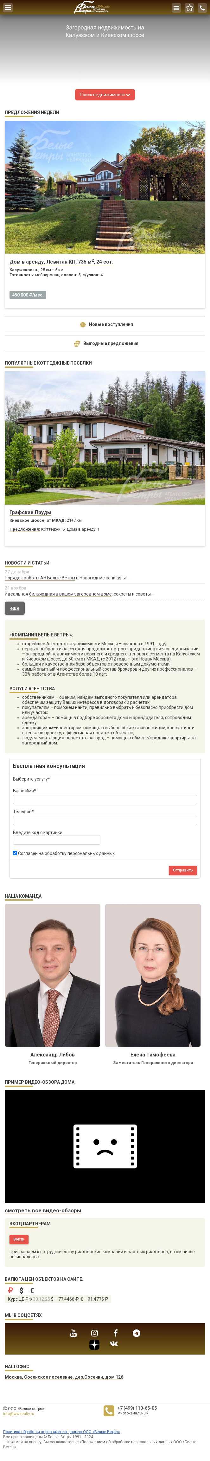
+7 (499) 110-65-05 (137, 1408)
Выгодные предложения (105, 343)
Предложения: (25, 529)
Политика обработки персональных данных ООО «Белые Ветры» (61, 1432)
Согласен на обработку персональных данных (64, 853)
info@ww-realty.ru (18, 1414)
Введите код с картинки (56, 837)
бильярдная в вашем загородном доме (70, 594)
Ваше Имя (24, 790)
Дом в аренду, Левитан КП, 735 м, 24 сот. (61, 262)
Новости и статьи (27, 562)
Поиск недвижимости (105, 94)
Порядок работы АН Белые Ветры (40, 577)
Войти (19, 1239)
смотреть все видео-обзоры (43, 1210)
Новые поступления (105, 324)
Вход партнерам (30, 1223)
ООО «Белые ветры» (26, 1409)
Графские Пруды (30, 512)
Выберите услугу (31, 779)
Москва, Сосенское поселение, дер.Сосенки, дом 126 (64, 1377)
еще (14, 608)
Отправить (183, 870)
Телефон (23, 811)
